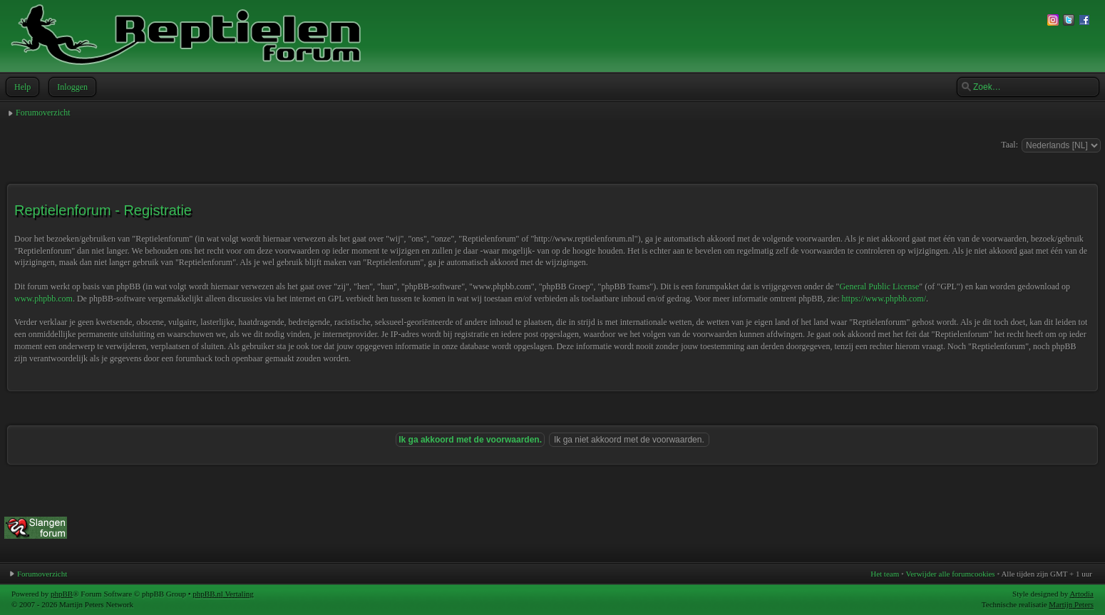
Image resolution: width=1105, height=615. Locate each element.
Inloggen (71, 87)
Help (21, 87)
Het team (884, 573)
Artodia (1081, 593)
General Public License (879, 286)
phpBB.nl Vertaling (222, 593)
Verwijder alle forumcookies (949, 573)
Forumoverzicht (43, 113)
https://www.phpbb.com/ (883, 299)
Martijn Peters (1071, 604)
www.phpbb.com (43, 299)
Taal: (1009, 145)
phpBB (62, 593)
